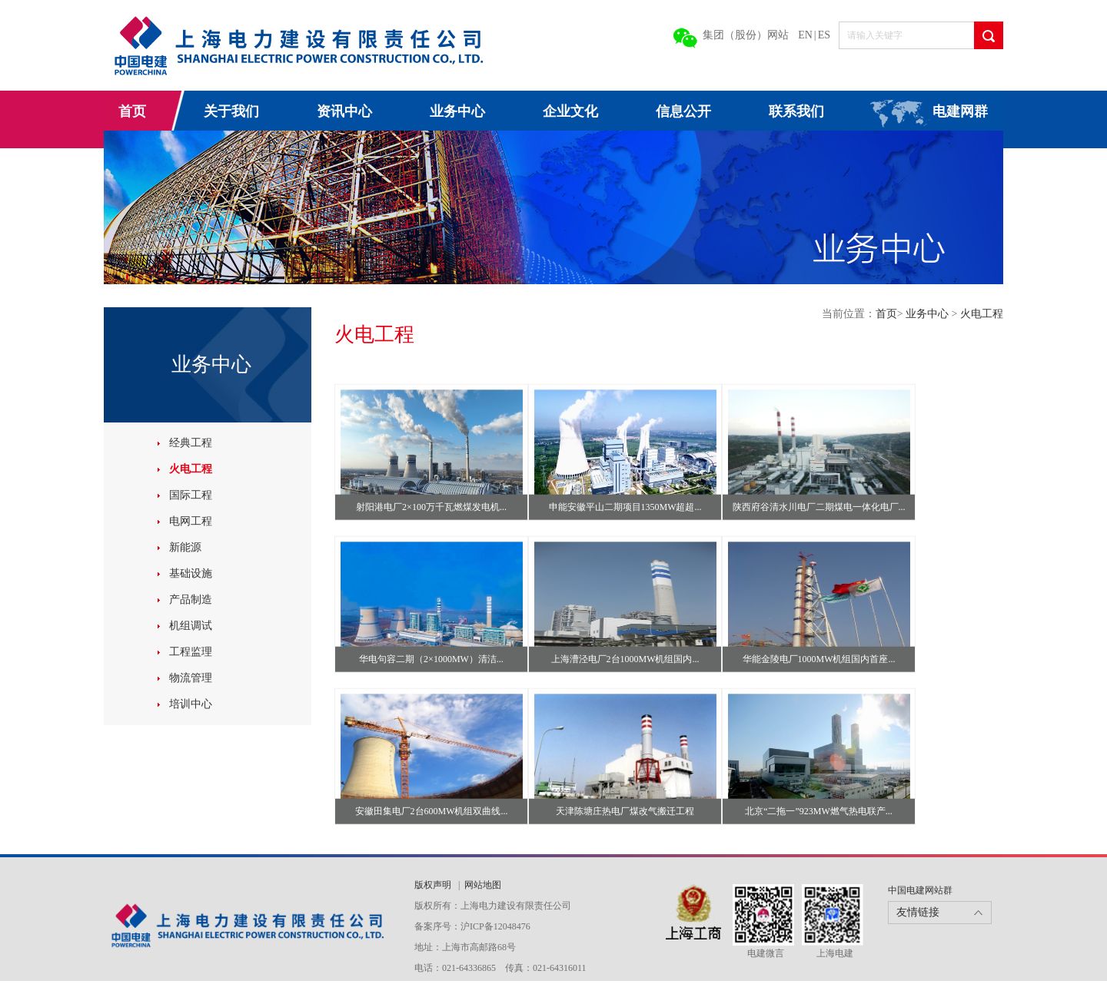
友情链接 (917, 912)
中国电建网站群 (920, 890)
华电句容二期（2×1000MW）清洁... (431, 659)
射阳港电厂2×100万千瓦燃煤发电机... (431, 507)
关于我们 (231, 111)
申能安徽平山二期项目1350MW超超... (625, 507)
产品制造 (190, 599)
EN (805, 35)
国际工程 (190, 495)
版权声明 (434, 885)
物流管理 (190, 678)
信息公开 (683, 111)
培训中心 (190, 704)
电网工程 (190, 521)
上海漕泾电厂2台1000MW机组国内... (625, 659)
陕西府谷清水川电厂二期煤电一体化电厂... (819, 507)
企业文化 (570, 111)
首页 (132, 111)
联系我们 (796, 111)
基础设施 (190, 573)
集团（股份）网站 (746, 35)
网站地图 (482, 885)
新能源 (185, 547)
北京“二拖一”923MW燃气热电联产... (819, 811)
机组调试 (190, 625)
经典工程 (190, 443)
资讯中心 (344, 111)
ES (824, 35)
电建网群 (960, 111)
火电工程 (190, 469)
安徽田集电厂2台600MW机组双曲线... (431, 811)
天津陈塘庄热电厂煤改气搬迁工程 (625, 811)
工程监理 (190, 652)
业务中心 (457, 111)
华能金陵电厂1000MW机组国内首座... (819, 659)
